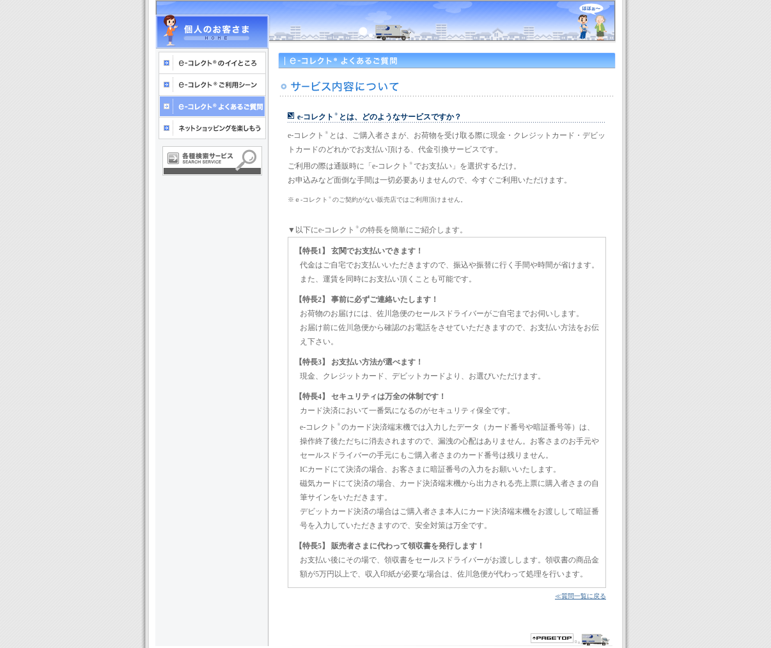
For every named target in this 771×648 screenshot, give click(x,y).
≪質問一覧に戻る (580, 595)
